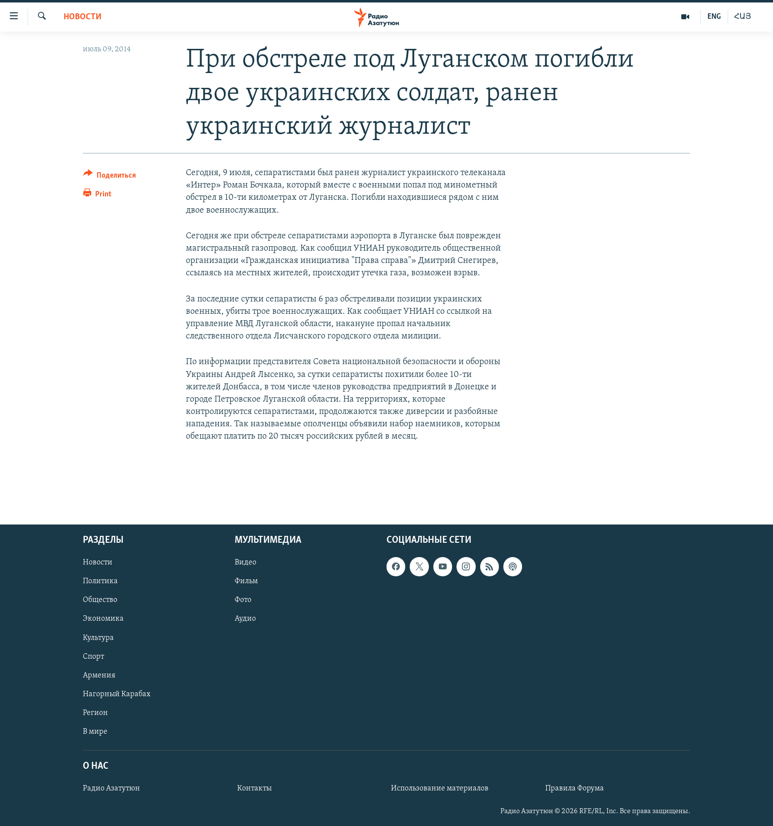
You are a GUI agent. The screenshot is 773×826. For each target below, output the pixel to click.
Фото (243, 600)
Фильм (246, 581)
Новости (83, 17)
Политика (100, 581)
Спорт (93, 657)
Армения (99, 675)
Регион (95, 713)
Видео (245, 562)
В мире (95, 732)
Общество (100, 600)
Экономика (103, 619)
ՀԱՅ (742, 17)
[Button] (109, 177)
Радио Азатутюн (111, 788)
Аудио (245, 619)
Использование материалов (440, 788)
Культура (98, 638)
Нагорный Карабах (116, 694)
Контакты (254, 788)
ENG (714, 17)
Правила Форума (574, 788)
